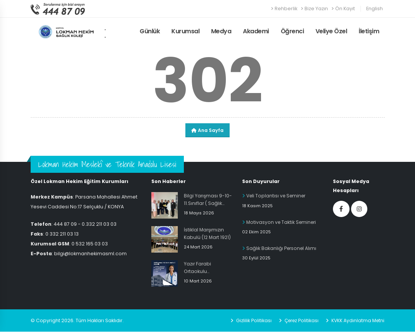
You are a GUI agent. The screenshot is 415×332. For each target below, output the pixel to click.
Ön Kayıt (343, 8)
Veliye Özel (331, 31)
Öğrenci (292, 31)
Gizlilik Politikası (249, 321)
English (374, 8)
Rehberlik (284, 8)
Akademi (256, 31)
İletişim (369, 31)
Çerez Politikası (298, 321)
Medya (221, 31)
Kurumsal (185, 31)
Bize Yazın (314, 8)
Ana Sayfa (207, 130)
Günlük (150, 31)
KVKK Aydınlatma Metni (356, 321)
